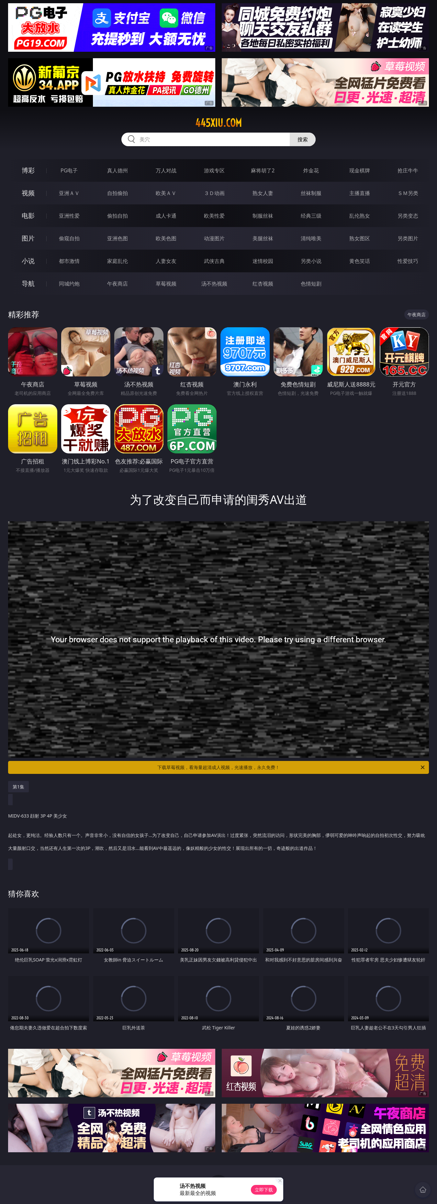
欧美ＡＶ (166, 193)
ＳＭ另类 (408, 193)
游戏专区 (214, 170)
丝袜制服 (311, 193)
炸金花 (311, 170)
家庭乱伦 (117, 261)
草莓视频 (166, 283)
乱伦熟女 (359, 215)
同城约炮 (69, 283)
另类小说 (311, 261)
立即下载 (264, 1190)
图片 (28, 238)
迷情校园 (262, 261)
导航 (28, 283)
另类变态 (408, 215)
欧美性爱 (214, 215)
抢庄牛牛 (408, 170)
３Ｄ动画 (214, 193)
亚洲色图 (117, 238)
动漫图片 (214, 238)
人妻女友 (166, 261)
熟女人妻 (262, 193)
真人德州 (117, 170)
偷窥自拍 (69, 238)
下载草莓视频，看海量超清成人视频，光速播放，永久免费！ (291, 767)
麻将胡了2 (263, 170)
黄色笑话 (359, 261)
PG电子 (69, 170)
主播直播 (359, 193)
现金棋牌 (359, 170)
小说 (28, 260)
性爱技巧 (408, 261)
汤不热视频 (214, 283)
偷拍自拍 (117, 215)
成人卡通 (166, 215)
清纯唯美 (311, 238)
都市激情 (69, 261)
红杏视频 (262, 283)
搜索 (302, 139)
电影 (28, 215)
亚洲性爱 (69, 215)
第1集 (18, 787)
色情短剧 (311, 283)
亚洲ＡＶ (69, 193)
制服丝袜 (262, 215)
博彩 (28, 170)
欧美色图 (166, 238)
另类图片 (408, 238)
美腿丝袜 (262, 238)
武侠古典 (214, 261)
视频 (28, 193)
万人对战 (166, 170)
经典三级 (311, 215)
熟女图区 (359, 238)
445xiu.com (218, 122)
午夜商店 (117, 283)
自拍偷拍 (117, 193)
